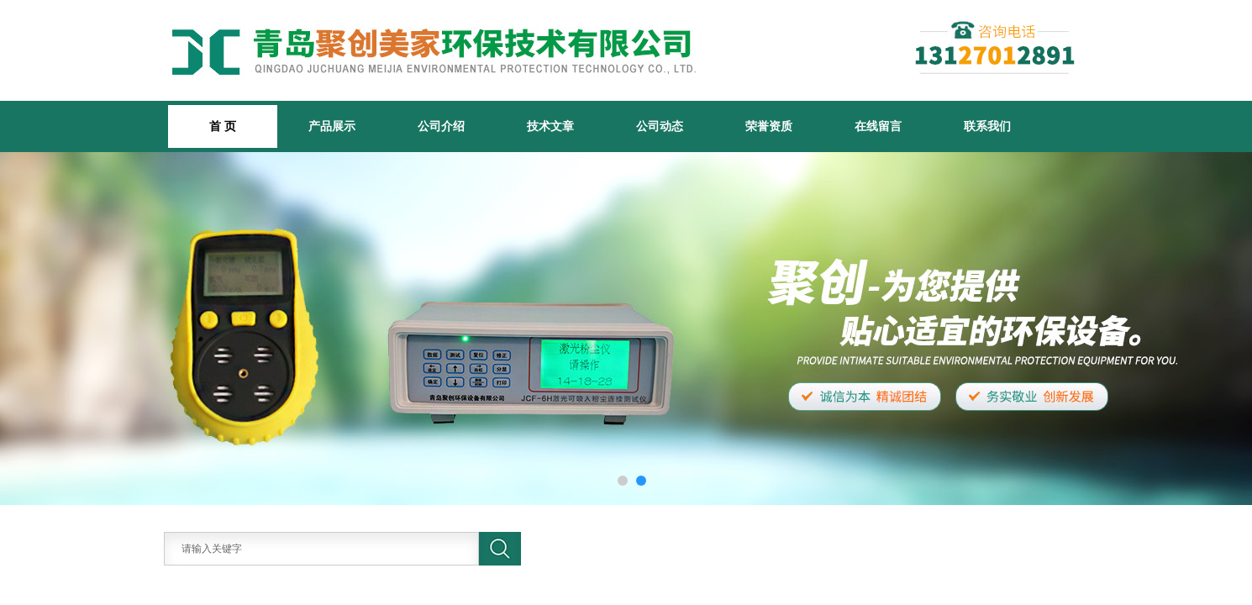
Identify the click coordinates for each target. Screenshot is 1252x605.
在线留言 (878, 126)
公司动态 (659, 126)
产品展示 (331, 126)
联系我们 (987, 126)
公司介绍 (441, 126)
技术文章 (550, 126)
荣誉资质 (768, 126)
